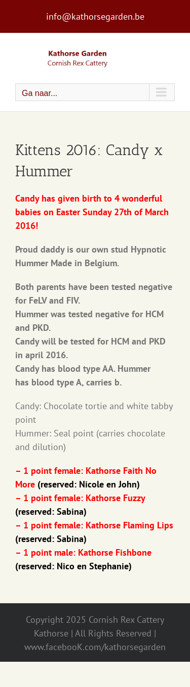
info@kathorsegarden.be (95, 16)
